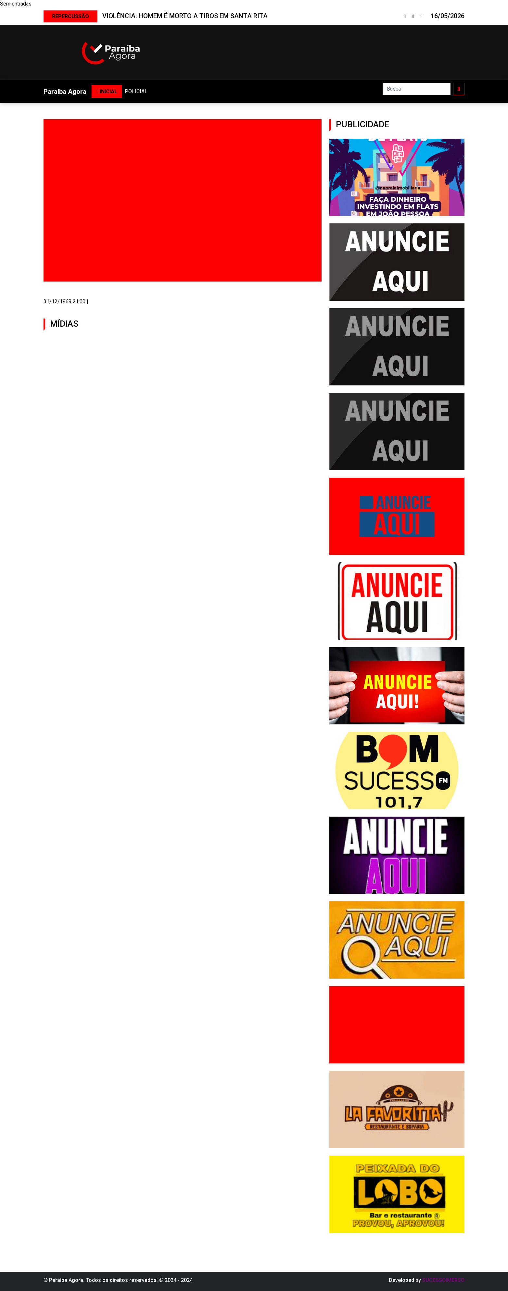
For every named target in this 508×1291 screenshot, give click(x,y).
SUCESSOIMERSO (443, 1280)
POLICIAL (136, 91)
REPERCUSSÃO (70, 16)
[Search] (417, 89)
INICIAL (106, 91)
